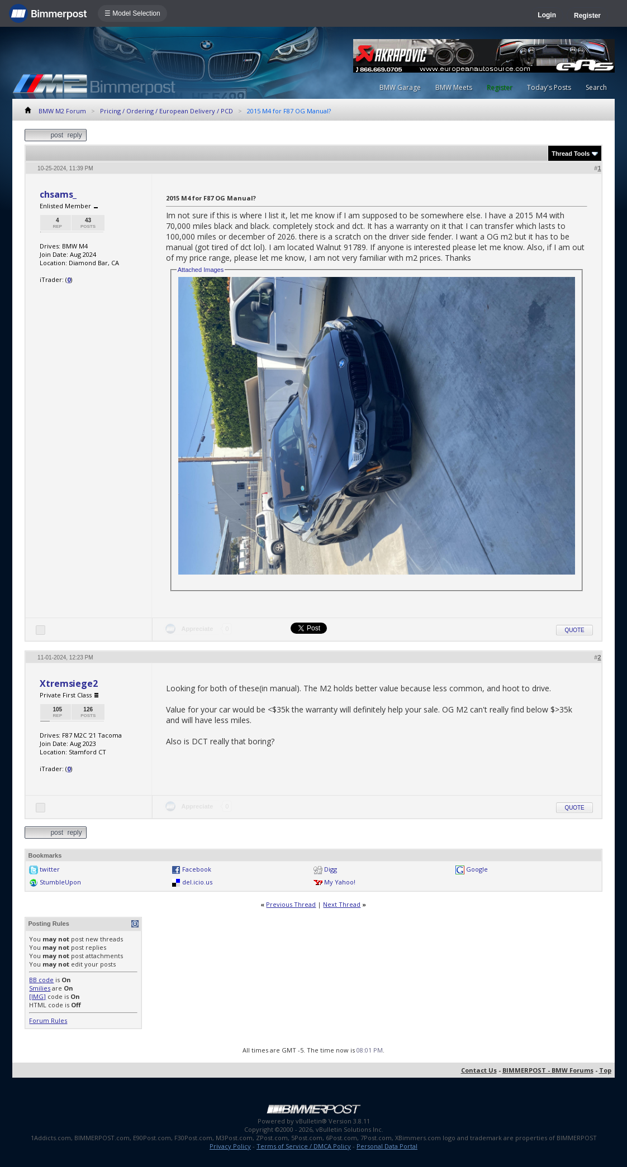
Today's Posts (549, 87)
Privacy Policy (230, 1146)
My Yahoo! (339, 882)
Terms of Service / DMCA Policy (303, 1146)
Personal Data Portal (387, 1146)
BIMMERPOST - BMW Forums (547, 1070)
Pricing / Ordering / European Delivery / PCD (166, 111)
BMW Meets (453, 87)
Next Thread (341, 904)
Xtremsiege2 (68, 683)
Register (587, 16)
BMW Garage (400, 87)
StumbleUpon (60, 882)
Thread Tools (571, 153)
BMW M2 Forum (62, 111)
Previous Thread (291, 904)
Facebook (196, 869)
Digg (330, 869)
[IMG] (37, 996)
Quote (574, 630)
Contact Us (479, 1070)
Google (477, 869)
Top (605, 1070)
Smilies (39, 988)
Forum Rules (48, 1020)
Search (596, 87)
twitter (50, 869)
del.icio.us (197, 882)
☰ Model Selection (132, 13)
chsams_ (58, 194)
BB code (41, 979)
